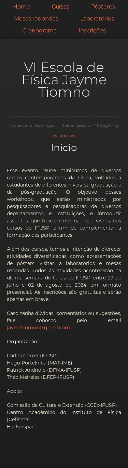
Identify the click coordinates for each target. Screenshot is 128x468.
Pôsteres (103, 6)
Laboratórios (97, 18)
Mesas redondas (36, 18)
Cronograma (39, 30)
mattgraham (64, 135)
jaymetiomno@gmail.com (38, 328)
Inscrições (92, 30)
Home (21, 6)
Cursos (60, 7)
